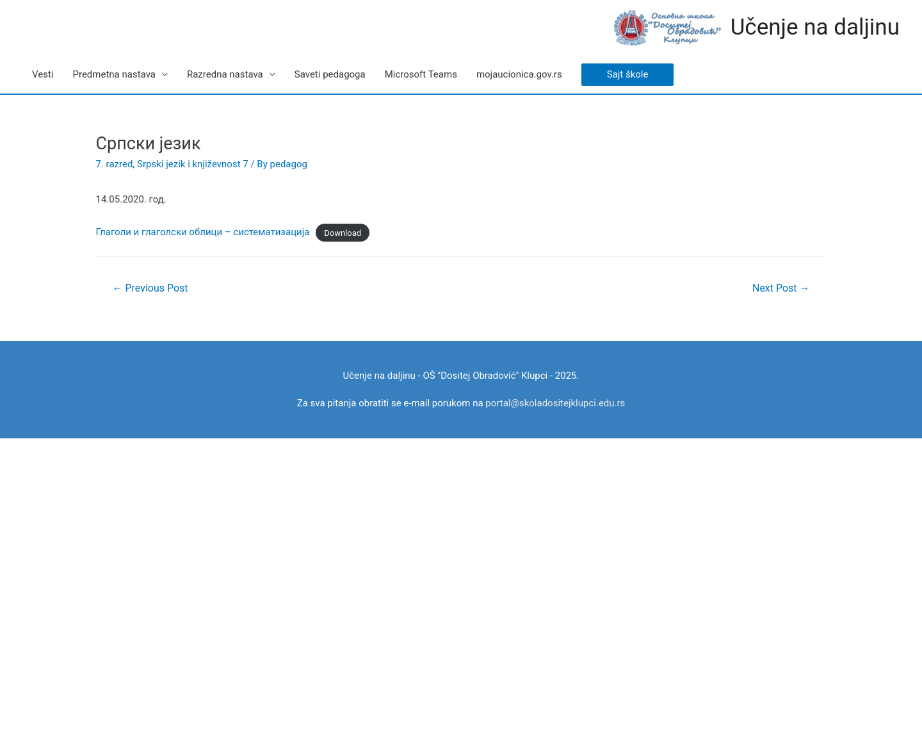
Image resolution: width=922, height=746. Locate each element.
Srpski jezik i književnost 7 (192, 164)
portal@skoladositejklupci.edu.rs (555, 403)
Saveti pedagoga (330, 74)
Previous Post (150, 288)
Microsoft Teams (421, 74)
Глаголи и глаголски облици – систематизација (203, 232)
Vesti (42, 74)
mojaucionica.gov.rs (519, 74)
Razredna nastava (225, 74)
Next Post (781, 288)
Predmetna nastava (113, 74)
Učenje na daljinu (815, 27)
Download (342, 232)
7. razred (114, 164)
